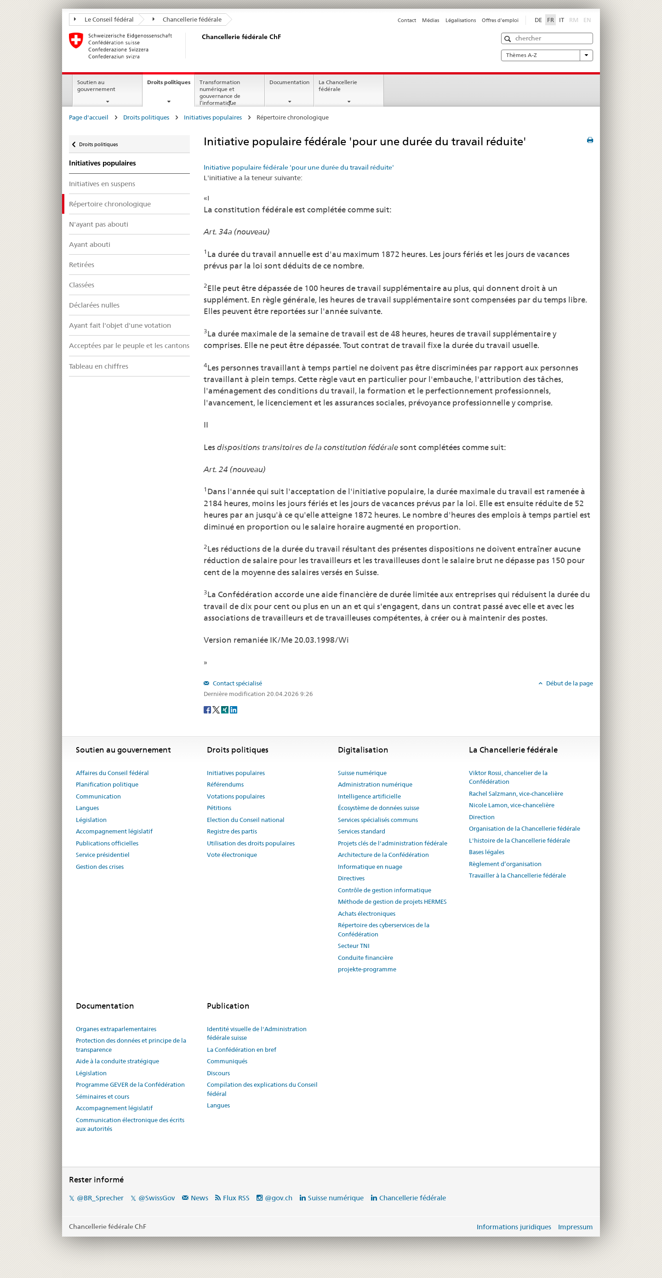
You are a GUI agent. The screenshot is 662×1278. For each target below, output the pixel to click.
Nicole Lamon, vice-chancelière (511, 805)
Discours (218, 1073)
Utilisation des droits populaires (251, 843)
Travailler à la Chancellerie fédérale (517, 875)
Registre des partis (232, 831)
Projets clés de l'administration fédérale (392, 843)
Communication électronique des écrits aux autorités (130, 1124)
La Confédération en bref (241, 1049)
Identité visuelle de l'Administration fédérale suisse (257, 1033)
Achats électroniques (366, 913)
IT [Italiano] (561, 19)
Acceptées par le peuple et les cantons (129, 345)
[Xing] (225, 709)
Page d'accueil (88, 117)
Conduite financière (365, 957)
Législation (91, 819)
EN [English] (587, 19)
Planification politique (107, 784)
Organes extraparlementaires (116, 1029)
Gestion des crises (100, 866)
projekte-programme (367, 969)
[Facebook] (208, 709)
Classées (81, 284)
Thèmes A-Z (547, 55)
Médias (430, 20)
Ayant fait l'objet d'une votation (120, 325)
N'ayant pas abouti (98, 224)
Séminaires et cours (102, 1096)
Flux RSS (236, 1197)
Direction (482, 817)
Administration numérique (375, 784)
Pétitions (219, 807)
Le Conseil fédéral (104, 19)
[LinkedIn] (233, 709)
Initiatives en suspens (102, 183)
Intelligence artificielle (369, 796)
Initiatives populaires (213, 117)
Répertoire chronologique (110, 204)
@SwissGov (156, 1197)
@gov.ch (278, 1197)
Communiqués (227, 1061)
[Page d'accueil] (200, 45)
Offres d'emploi (500, 20)
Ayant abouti (89, 244)
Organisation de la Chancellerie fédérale (524, 828)
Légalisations (460, 20)
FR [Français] (550, 19)
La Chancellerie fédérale (338, 85)
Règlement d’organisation (505, 863)
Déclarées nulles (94, 305)
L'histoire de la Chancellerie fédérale (519, 840)
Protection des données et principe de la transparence (131, 1045)
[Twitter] (216, 709)
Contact (407, 20)
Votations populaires (236, 796)
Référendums (225, 784)
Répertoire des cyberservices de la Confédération (383, 929)
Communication (98, 796)
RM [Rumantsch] (573, 19)
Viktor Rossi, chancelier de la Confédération (508, 777)
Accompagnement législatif (114, 831)
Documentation (289, 82)
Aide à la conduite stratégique (117, 1061)
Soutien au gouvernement (96, 85)
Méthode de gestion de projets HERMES (392, 901)
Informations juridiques (514, 1226)
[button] (508, 39)
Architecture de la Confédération (383, 854)
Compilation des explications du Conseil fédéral (262, 1089)
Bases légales (486, 852)
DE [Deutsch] (538, 19)
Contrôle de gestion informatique (384, 890)
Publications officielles (107, 843)
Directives (351, 878)
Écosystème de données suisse (378, 807)
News (199, 1197)
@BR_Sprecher (100, 1197)
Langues (87, 807)
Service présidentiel (103, 854)
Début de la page (569, 683)
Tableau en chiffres (98, 366)
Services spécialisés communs (378, 819)
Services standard (361, 831)
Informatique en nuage (370, 866)
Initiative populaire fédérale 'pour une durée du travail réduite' (299, 167)
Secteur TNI (354, 945)
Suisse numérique (362, 772)
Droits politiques (170, 85)
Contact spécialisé (236, 683)
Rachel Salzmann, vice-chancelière (516, 793)
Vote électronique (232, 854)
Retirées (81, 264)
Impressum (575, 1226)
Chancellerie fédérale (187, 19)
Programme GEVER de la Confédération (130, 1084)
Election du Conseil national (246, 819)
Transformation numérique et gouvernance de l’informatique (220, 92)
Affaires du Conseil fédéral (112, 772)
